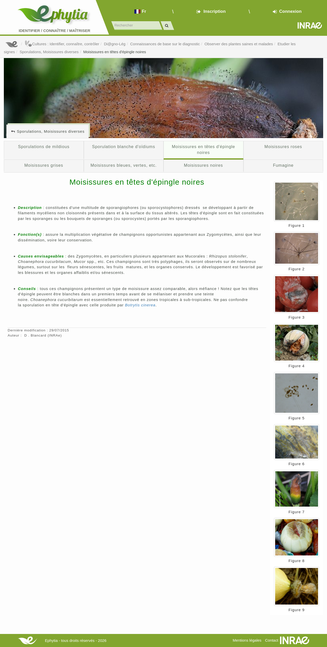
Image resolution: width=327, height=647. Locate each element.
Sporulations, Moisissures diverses (49, 52)
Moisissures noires (203, 165)
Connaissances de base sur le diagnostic (165, 44)
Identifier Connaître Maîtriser (54, 30)
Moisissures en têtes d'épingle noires (114, 52)
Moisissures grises (43, 165)
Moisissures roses (283, 146)
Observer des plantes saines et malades (239, 44)
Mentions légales (247, 640)
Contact (271, 640)
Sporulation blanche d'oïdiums (123, 146)
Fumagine (283, 165)
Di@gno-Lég (114, 44)
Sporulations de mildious (43, 146)
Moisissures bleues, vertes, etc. (123, 165)
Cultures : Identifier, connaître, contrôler (62, 44)
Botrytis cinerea (140, 305)
